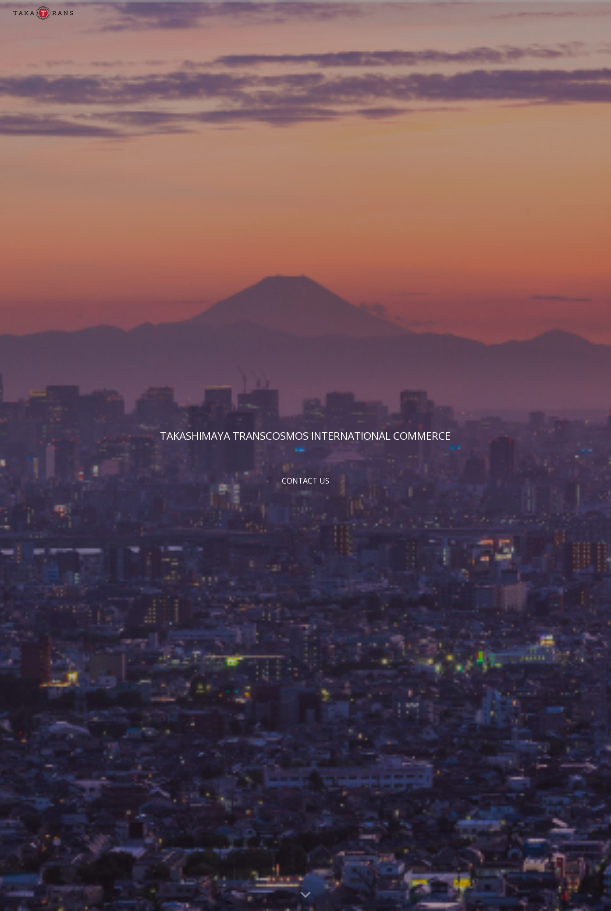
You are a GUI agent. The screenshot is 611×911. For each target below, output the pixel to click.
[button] (305, 895)
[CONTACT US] (305, 480)
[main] (305, 435)
